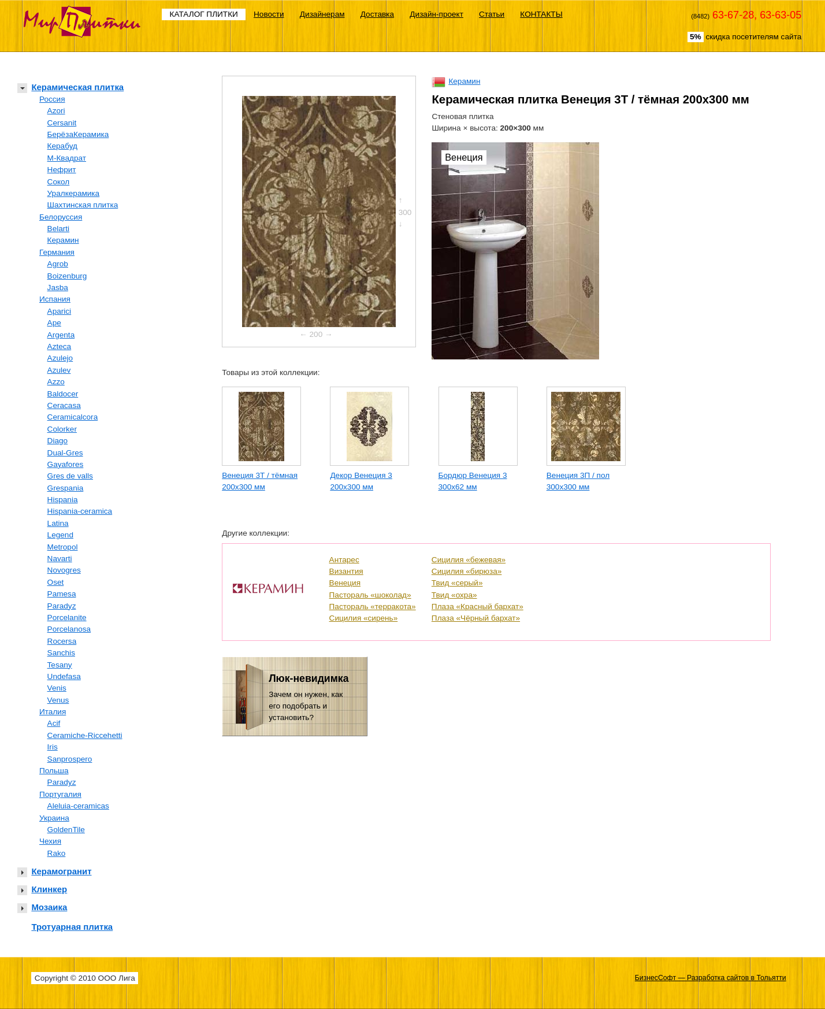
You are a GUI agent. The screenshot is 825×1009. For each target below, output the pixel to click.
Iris (52, 747)
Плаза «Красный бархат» (477, 606)
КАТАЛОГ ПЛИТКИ (204, 14)
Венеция (345, 582)
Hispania (62, 499)
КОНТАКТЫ (541, 14)
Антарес (344, 559)
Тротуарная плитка (72, 927)
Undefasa (64, 676)
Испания (54, 299)
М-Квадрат (66, 158)
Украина (54, 818)
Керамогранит (61, 871)
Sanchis (61, 652)
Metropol (62, 547)
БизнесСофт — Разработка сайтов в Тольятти (710, 978)
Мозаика (49, 907)
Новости (269, 14)
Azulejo (60, 358)
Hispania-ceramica (80, 511)
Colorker (62, 429)
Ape (54, 322)
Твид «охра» (454, 595)
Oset (55, 582)
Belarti (58, 228)
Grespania (65, 488)
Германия (57, 252)
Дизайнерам (322, 14)
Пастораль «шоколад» (370, 595)
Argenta (61, 335)
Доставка (377, 14)
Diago (57, 440)
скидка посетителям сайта (744, 37)
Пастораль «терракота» (372, 606)
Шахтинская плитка (82, 205)
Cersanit (62, 122)
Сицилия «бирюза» (467, 571)
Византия (346, 571)
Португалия (60, 794)
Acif (54, 723)
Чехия (50, 841)
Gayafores (65, 464)
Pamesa (61, 593)
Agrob (57, 263)
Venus (58, 700)
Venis (56, 688)
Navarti (59, 558)
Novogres (64, 570)
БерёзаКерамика (78, 134)
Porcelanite (67, 617)
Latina (58, 523)
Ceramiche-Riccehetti (84, 735)
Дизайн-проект (436, 14)
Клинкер (49, 889)
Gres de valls (70, 476)
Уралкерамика (73, 193)
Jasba (57, 287)
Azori (56, 110)
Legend (60, 535)
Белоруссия (60, 217)
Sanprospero (69, 759)
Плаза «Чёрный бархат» (476, 618)
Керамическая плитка (77, 87)
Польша (54, 770)
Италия (52, 711)
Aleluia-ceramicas (78, 806)
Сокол (58, 181)
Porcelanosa (69, 629)
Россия (52, 99)
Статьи (491, 14)
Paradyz (61, 606)
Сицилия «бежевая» (469, 559)
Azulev (59, 370)
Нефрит (61, 169)
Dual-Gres (65, 452)
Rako (56, 853)
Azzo (56, 381)
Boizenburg (67, 276)
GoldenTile (66, 829)
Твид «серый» (457, 582)
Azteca (59, 346)
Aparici (59, 311)
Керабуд (62, 146)
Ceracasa (64, 405)
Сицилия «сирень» (363, 618)
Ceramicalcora (72, 417)
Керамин (63, 240)
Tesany (59, 665)
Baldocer (63, 393)
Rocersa (62, 641)
